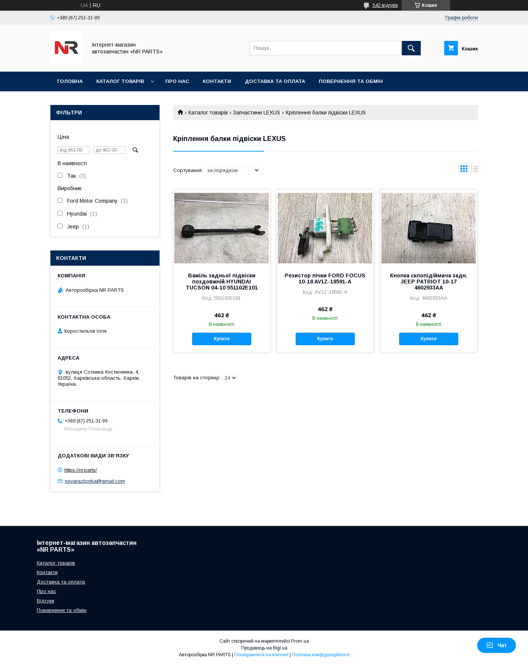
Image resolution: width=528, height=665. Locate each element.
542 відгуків (385, 5)
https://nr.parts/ (80, 470)
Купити (222, 338)
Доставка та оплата (275, 81)
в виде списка (474, 170)
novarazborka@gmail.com (95, 481)
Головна (70, 81)
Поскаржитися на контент (261, 654)
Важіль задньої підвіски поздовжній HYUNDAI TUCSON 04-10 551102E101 (222, 281)
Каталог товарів (120, 81)
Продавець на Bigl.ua (264, 648)
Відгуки (45, 601)
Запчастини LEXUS (256, 113)
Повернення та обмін (351, 81)
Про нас (177, 81)
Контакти (217, 81)
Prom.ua (300, 641)
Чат (496, 645)
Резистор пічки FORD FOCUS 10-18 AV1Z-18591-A (325, 278)
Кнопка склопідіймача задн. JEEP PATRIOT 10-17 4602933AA (428, 281)
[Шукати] (411, 48)
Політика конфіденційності (320, 654)
